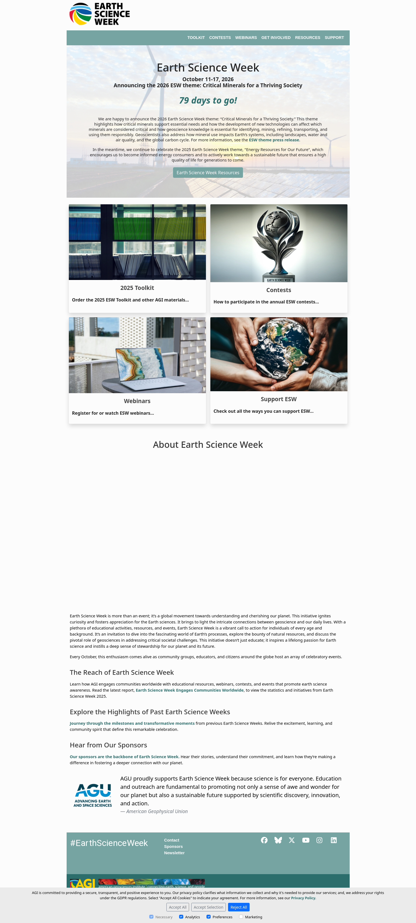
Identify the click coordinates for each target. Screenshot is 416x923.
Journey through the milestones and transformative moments (132, 723)
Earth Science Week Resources (208, 173)
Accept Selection (208, 907)
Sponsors (173, 846)
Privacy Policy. (303, 897)
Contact (171, 840)
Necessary (163, 916)
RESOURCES (307, 37)
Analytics (192, 916)
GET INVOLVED (276, 37)
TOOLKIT (196, 37)
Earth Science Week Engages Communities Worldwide (190, 690)
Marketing (253, 916)
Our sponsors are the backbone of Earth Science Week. (125, 756)
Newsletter (174, 853)
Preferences (222, 916)
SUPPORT (334, 37)
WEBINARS (246, 37)
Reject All (239, 907)
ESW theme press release (274, 139)
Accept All (178, 907)
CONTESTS (220, 37)
